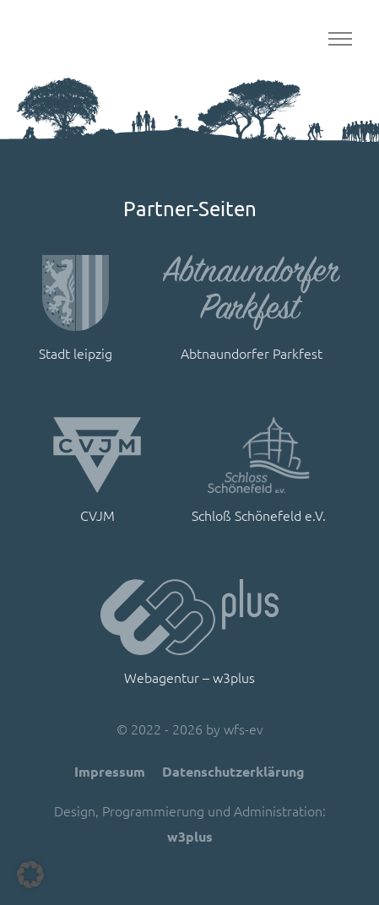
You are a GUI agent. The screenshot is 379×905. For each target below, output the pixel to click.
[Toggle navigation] (340, 39)
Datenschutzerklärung (233, 771)
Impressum (109, 771)
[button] (30, 874)
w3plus (190, 836)
